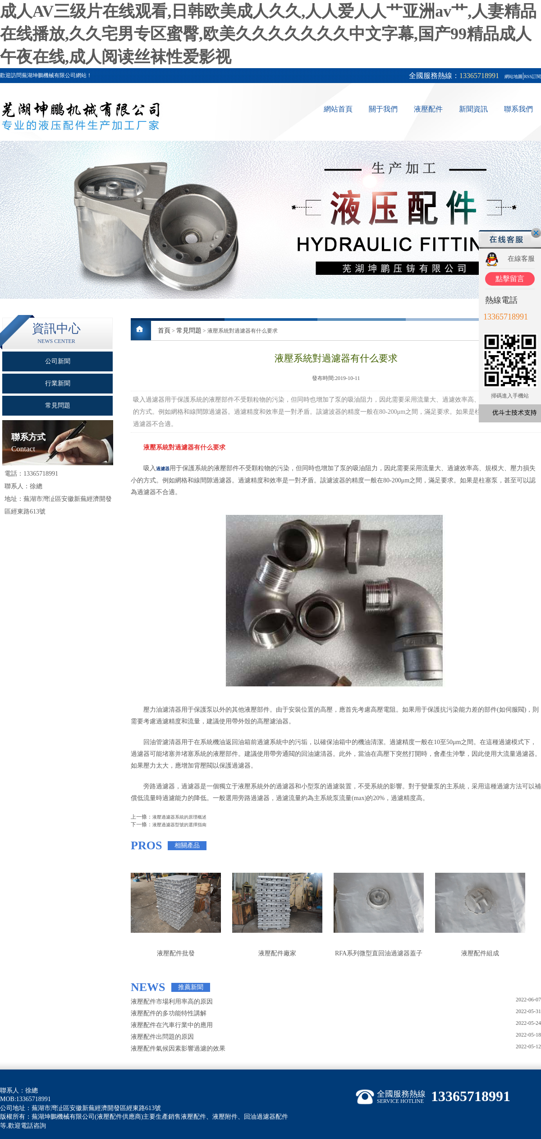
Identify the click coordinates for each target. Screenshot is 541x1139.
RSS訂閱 (532, 76)
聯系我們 (518, 109)
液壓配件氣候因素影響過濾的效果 (178, 1048)
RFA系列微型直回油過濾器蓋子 (378, 953)
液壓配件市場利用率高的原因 (172, 1001)
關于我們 (383, 109)
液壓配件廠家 (277, 953)
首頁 (164, 330)
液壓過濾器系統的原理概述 (179, 817)
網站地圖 (513, 76)
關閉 (536, 233)
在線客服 (521, 258)
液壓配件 (428, 109)
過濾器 (163, 468)
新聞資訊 (473, 109)
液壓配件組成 (480, 953)
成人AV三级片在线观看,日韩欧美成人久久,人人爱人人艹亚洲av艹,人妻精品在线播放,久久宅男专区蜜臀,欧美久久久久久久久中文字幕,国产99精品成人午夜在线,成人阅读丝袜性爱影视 (268, 34)
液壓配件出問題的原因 (162, 1036)
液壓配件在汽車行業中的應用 (172, 1025)
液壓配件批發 (176, 953)
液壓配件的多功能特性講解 (168, 1013)
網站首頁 (338, 109)
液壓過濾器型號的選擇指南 (179, 824)
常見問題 (189, 330)
